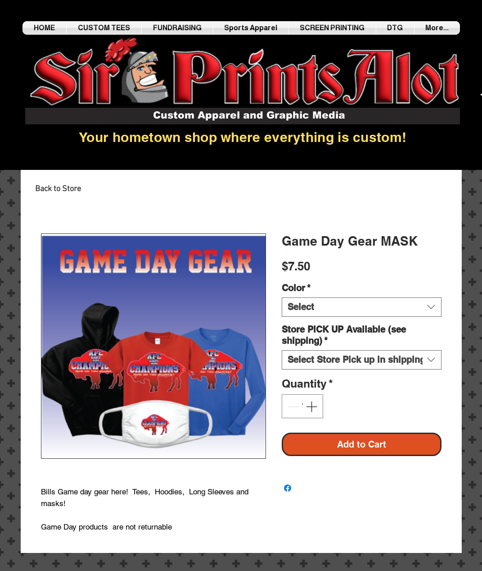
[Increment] (312, 406)
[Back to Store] (58, 189)
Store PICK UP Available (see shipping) (344, 335)
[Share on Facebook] (287, 488)
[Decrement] (292, 406)
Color (296, 288)
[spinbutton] (302, 406)
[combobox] (361, 307)
